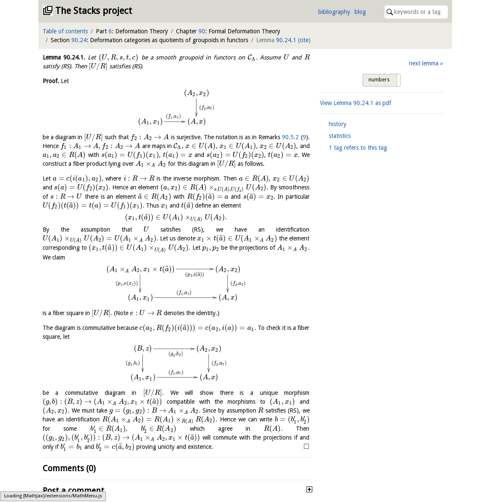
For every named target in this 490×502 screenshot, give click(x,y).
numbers (379, 80)
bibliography (334, 11)
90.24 (79, 40)
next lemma (424, 63)
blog (360, 11)
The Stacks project (93, 10)
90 (201, 31)
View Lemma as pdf (355, 103)
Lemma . (64, 57)
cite (304, 40)
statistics (340, 135)
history (338, 124)
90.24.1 (286, 40)
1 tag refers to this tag (358, 147)
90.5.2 (290, 137)
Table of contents (65, 31)
